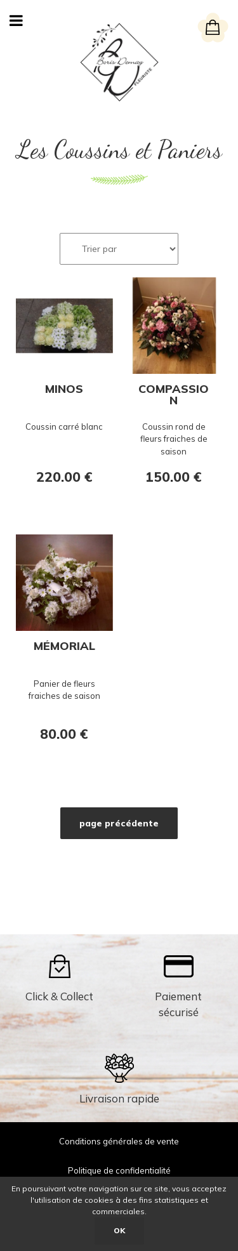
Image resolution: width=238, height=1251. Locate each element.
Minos (64, 389)
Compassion (173, 394)
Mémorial (64, 646)
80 (64, 733)
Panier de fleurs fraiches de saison (64, 689)
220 (64, 476)
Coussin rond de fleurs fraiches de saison (174, 438)
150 (173, 476)
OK (119, 1230)
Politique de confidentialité (119, 1170)
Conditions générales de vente (119, 1141)
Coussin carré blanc (64, 426)
